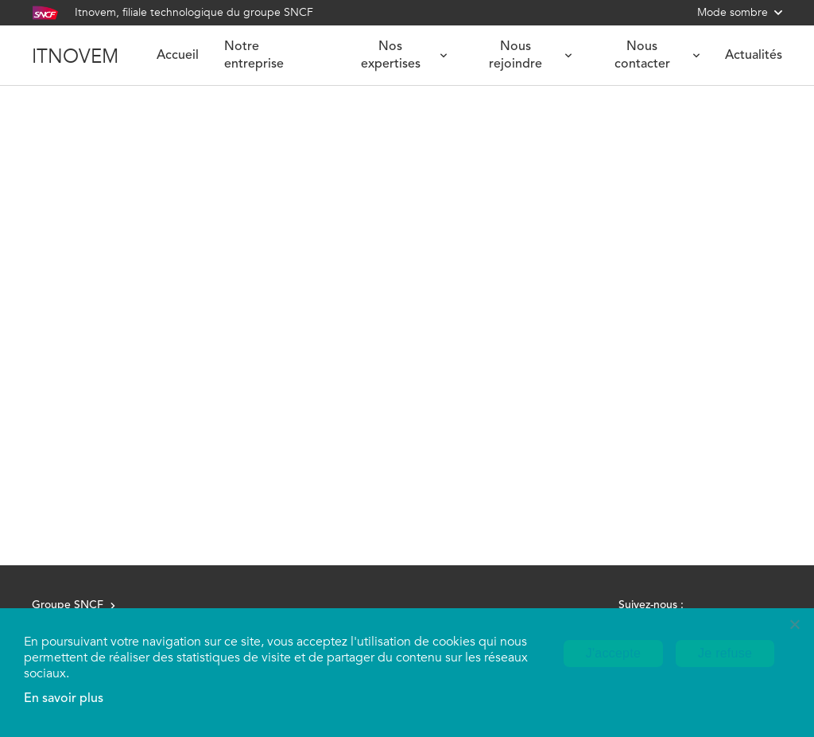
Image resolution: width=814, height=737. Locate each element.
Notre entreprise (254, 56)
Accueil (178, 55)
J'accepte (613, 653)
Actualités (753, 55)
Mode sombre (739, 12)
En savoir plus (63, 698)
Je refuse (725, 653)
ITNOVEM (75, 56)
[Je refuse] (794, 624)
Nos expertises (404, 56)
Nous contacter (657, 56)
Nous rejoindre (530, 56)
